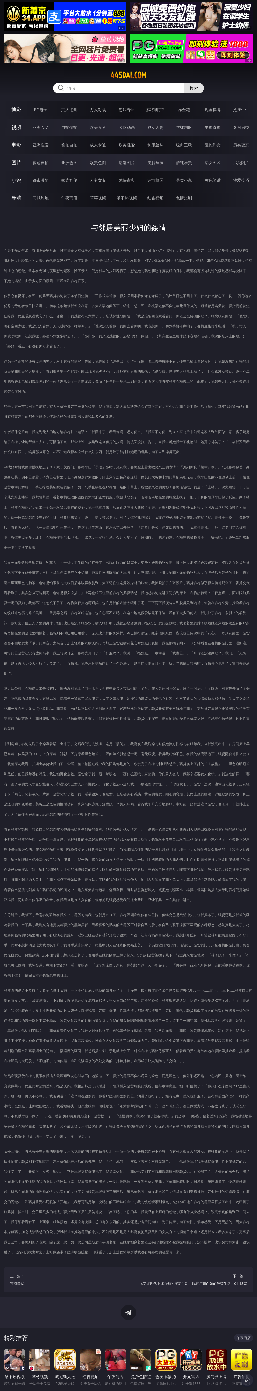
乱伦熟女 (213, 145)
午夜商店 (69, 198)
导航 (16, 197)
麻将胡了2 (155, 109)
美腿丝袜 (155, 162)
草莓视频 (98, 198)
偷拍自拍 (69, 145)
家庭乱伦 (69, 180)
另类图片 (241, 162)
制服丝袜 (155, 145)
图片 (16, 162)
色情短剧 (184, 198)
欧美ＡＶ (98, 127)
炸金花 (184, 109)
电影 (16, 144)
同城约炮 (41, 198)
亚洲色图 (69, 162)
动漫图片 (127, 162)
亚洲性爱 (41, 145)
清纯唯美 (184, 162)
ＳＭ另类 (241, 127)
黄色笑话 (213, 180)
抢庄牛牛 (241, 109)
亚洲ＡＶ (41, 127)
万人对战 (98, 109)
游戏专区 (127, 109)
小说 (16, 180)
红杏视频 (155, 198)
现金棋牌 (213, 109)
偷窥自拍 (41, 162)
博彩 (16, 109)
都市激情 (41, 180)
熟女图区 (213, 162)
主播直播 (213, 127)
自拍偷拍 (69, 127)
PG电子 (40, 109)
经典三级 (184, 145)
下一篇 (191, 1280)
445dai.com (128, 75)
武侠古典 (127, 180)
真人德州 (69, 109)
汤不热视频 (127, 198)
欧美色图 (98, 162)
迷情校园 (155, 180)
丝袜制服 (184, 127)
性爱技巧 (241, 180)
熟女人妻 (155, 127)
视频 (16, 127)
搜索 (194, 88)
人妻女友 (98, 180)
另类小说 (184, 180)
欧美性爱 (127, 145)
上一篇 (66, 1280)
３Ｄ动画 (127, 127)
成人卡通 (98, 145)
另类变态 (241, 145)
